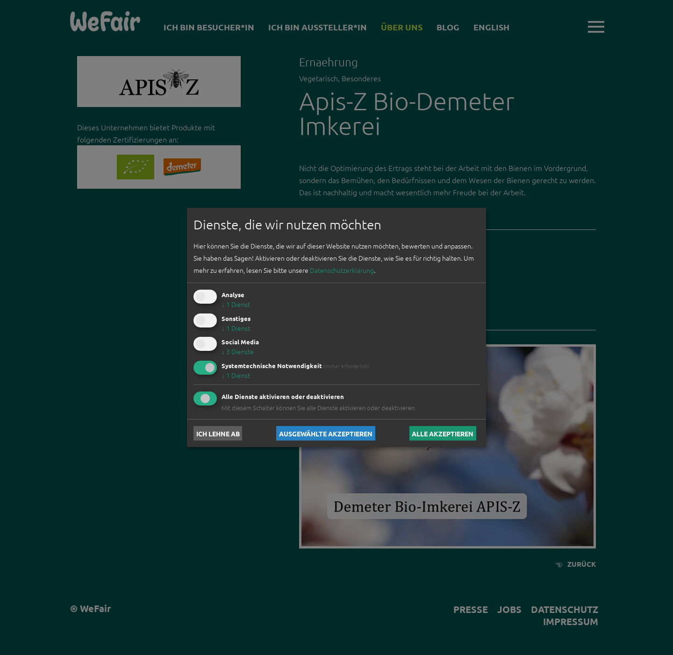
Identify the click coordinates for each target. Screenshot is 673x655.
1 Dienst (236, 304)
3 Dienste (238, 351)
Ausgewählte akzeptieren (325, 433)
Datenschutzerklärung (342, 270)
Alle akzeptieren (442, 433)
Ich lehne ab (218, 433)
